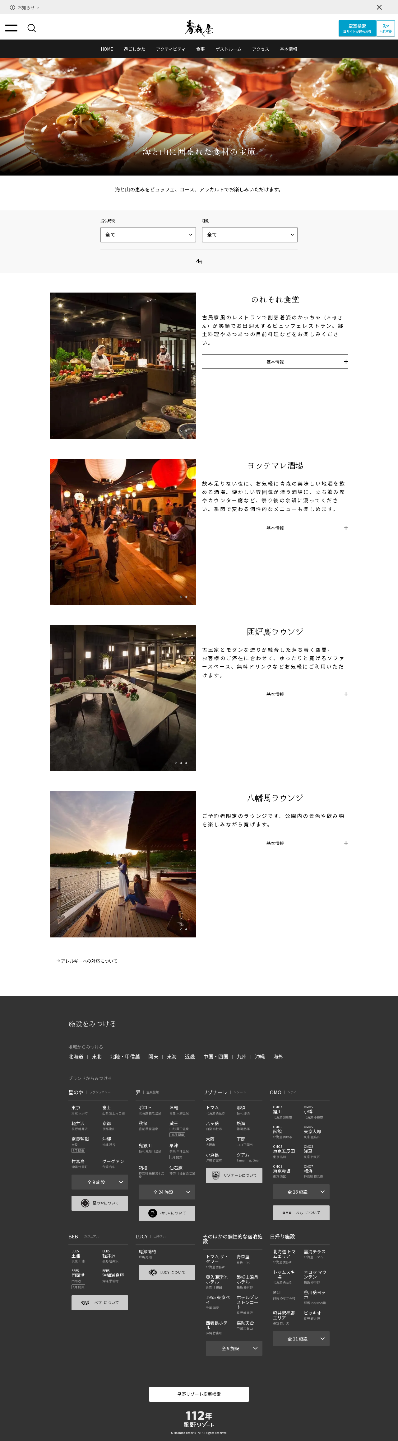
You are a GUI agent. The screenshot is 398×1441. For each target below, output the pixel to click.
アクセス (260, 49)
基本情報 (288, 49)
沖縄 (260, 1056)
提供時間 (107, 220)
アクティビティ (171, 49)
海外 (278, 1056)
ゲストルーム (228, 49)
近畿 (190, 1056)
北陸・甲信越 (125, 1056)
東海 (172, 1056)
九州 (242, 1056)
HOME (107, 49)
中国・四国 (215, 1056)
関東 (153, 1056)
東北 (97, 1056)
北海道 (75, 1056)
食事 (200, 49)
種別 (206, 220)
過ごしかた (135, 49)
